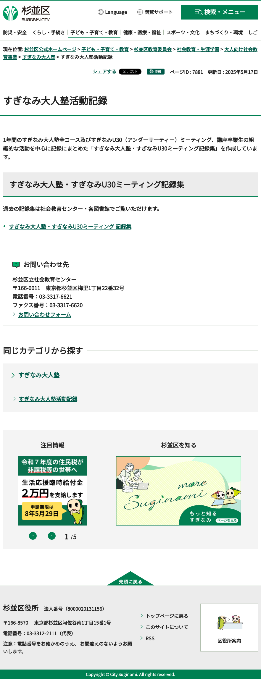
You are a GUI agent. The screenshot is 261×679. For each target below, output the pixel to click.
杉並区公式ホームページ (50, 49)
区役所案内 (229, 640)
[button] (112, 12)
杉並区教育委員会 (153, 49)
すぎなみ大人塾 (38, 56)
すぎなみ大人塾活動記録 (48, 398)
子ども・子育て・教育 (105, 49)
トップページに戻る (167, 615)
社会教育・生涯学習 (198, 49)
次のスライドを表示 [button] (52, 536)
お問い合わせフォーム (44, 314)
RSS (150, 638)
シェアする (104, 71)
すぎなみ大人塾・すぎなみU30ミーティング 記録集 (70, 226)
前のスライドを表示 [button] (33, 536)
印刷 (157, 71)
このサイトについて (167, 626)
